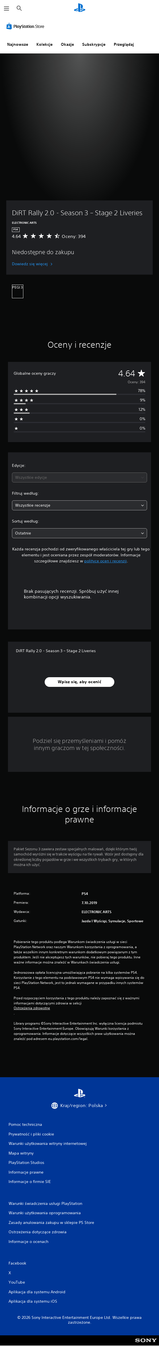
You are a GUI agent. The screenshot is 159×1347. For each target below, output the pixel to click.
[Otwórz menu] (6, 8)
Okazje (67, 44)
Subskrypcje (94, 44)
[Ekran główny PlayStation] (80, 8)
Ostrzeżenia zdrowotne (32, 1008)
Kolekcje (44, 44)
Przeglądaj (124, 44)
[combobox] (79, 477)
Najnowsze (17, 44)
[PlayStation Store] (26, 26)
